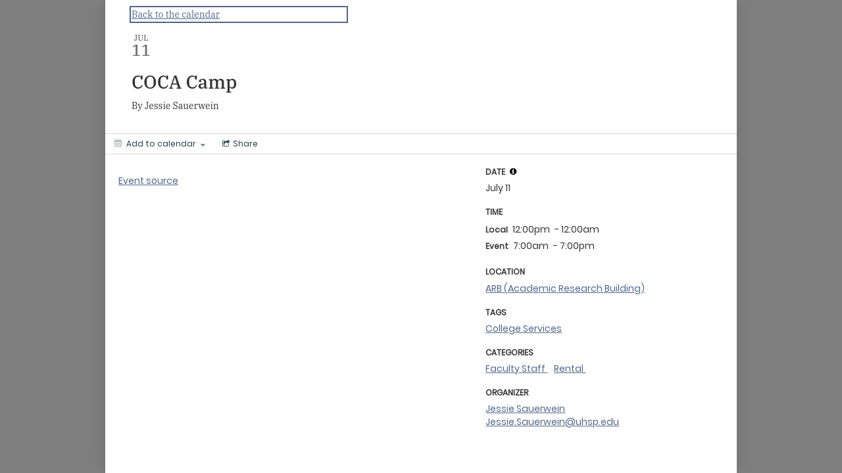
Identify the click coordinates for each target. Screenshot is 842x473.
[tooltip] (513, 171)
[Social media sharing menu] (238, 144)
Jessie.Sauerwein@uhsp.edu (552, 421)
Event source (148, 180)
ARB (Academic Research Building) (565, 288)
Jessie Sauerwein (525, 408)
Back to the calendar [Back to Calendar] (176, 14)
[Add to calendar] (159, 144)
